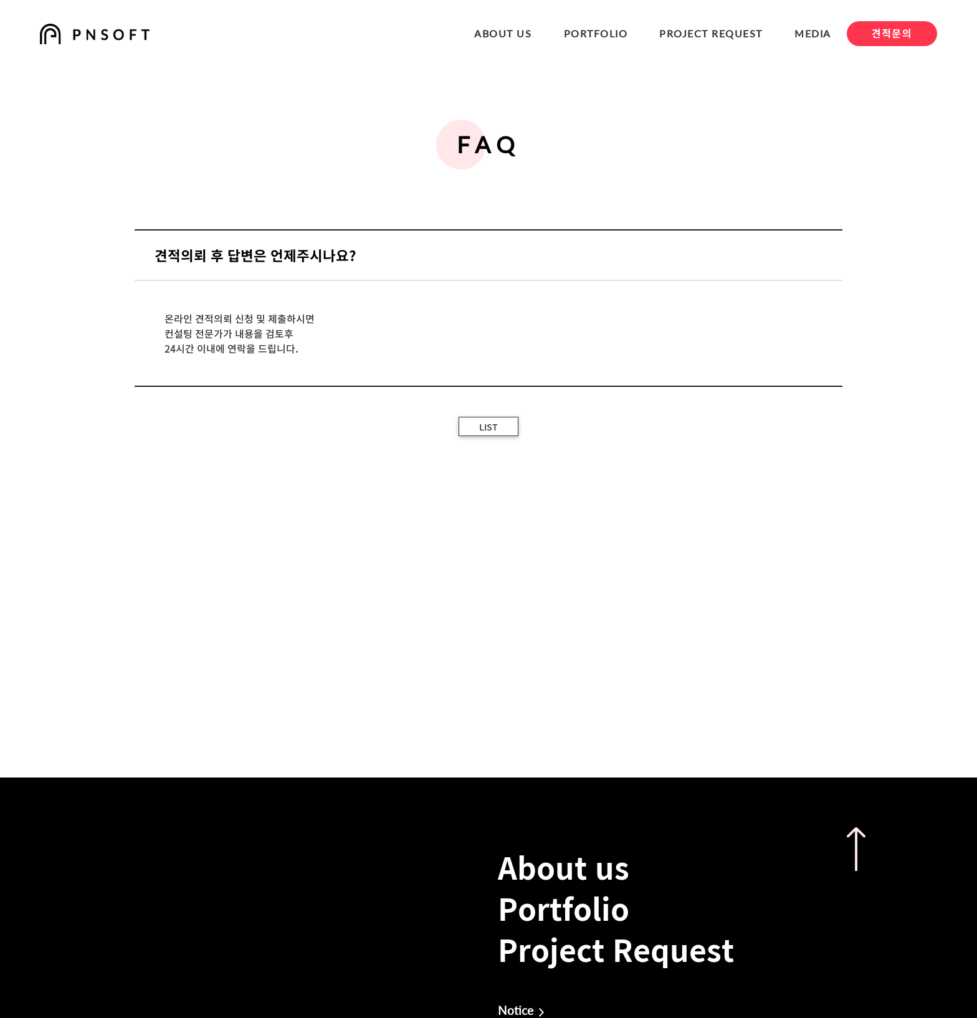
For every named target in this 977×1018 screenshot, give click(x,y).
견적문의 (892, 33)
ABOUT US (502, 33)
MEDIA (812, 33)
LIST (488, 427)
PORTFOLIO (596, 33)
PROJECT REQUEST (711, 33)
